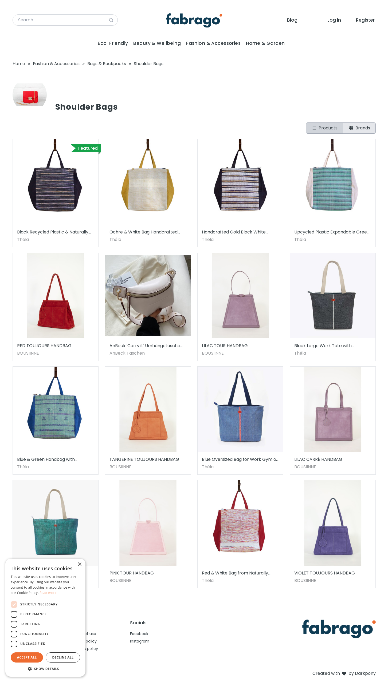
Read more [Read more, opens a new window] (48, 592)
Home (19, 64)
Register (365, 20)
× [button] (79, 564)
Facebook (139, 633)
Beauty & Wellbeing (157, 43)
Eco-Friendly (113, 43)
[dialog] (45, 618)
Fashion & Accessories (213, 43)
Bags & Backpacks (106, 64)
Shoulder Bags (148, 64)
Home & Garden (265, 43)
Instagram (139, 641)
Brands (359, 128)
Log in (334, 20)
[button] (45, 668)
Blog (292, 20)
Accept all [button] (27, 657)
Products (325, 128)
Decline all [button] (63, 657)
